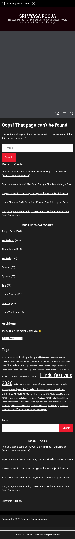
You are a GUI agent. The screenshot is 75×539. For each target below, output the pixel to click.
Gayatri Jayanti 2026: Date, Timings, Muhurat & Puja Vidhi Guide (35, 193)
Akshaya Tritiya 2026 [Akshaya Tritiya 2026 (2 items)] (31, 357)
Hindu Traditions (10, 312)
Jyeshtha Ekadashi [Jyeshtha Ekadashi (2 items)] (26, 389)
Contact (29, 534)
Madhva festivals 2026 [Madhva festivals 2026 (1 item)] (40, 394)
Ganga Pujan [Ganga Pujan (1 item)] (7, 370)
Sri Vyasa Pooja (37, 16)
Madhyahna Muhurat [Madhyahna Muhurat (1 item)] (58, 394)
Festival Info (8, 240)
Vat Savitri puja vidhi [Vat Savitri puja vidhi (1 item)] (56, 406)
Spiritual (6, 276)
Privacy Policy (41, 534)
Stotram (6, 267)
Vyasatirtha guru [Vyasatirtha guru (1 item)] (40, 410)
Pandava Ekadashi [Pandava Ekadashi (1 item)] (9, 402)
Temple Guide (9, 231)
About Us (20, 534)
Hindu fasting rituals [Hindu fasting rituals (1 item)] (31, 376)
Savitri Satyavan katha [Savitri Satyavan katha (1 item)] (37, 402)
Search (6, 420)
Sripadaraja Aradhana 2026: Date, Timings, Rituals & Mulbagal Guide (37, 184)
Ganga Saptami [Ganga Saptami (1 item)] (19, 370)
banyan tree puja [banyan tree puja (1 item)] (51, 357)
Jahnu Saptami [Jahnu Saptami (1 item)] (53, 384)
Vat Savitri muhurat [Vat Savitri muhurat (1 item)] (39, 406)
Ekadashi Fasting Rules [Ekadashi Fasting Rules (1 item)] (33, 361)
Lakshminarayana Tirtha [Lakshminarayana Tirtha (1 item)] (48, 390)
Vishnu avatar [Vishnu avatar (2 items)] (24, 409)
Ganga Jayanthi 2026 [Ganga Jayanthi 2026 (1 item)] (59, 366)
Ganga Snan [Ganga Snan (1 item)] (31, 370)
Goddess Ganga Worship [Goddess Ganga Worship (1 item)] (47, 370)
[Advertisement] (37, 70)
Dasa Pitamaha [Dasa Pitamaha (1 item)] (16, 361)
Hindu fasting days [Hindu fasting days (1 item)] (14, 376)
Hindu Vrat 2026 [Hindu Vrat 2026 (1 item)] (19, 384)
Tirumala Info (9, 249)
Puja (4, 285)
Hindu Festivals (10, 294)
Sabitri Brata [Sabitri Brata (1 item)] (22, 402)
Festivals (6, 258)
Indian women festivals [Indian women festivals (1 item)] (36, 384)
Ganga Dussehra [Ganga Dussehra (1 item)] (30, 366)
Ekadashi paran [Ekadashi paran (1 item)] (49, 361)
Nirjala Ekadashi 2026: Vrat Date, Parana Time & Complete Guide (35, 202)
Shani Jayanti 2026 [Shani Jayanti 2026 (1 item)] (55, 402)
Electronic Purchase (12, 501)
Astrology (7, 303)
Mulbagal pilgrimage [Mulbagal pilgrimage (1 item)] (22, 398)
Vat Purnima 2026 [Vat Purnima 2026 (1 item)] (22, 406)
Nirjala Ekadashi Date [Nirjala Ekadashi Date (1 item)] (59, 398)
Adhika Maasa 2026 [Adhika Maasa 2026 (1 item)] (10, 357)
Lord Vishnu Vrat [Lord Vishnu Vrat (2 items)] (20, 393)
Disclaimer (54, 534)
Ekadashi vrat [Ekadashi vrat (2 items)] (15, 365)
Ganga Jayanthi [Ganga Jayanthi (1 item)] (44, 366)
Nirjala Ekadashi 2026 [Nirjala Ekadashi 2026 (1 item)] (41, 398)
